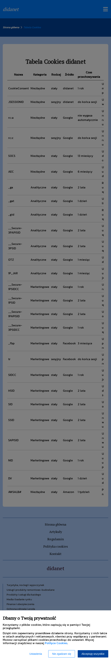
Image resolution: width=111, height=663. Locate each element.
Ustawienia (35, 653)
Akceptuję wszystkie (93, 653)
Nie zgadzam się (61, 653)
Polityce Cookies (56, 643)
